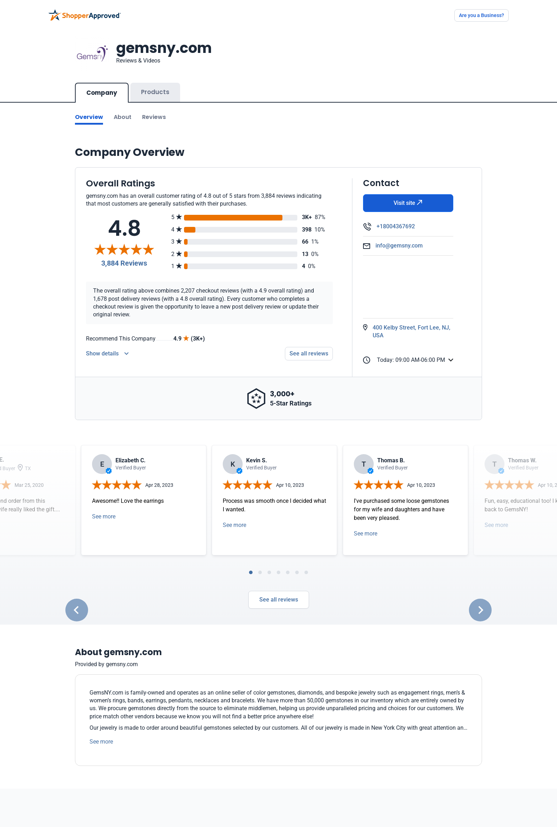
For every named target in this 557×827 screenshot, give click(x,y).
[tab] (251, 565)
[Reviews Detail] (107, 346)
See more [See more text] (101, 734)
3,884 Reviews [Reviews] (124, 256)
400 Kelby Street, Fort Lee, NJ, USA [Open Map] (411, 324)
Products (155, 85)
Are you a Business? (481, 15)
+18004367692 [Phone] (396, 219)
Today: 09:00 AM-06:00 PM (404, 353)
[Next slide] (480, 603)
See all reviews (278, 592)
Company (101, 85)
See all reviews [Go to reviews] (309, 346)
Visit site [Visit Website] (408, 195)
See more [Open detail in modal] (103, 509)
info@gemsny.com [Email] (399, 238)
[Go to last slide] (76, 603)
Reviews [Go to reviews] (154, 110)
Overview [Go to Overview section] (89, 110)
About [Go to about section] (122, 110)
